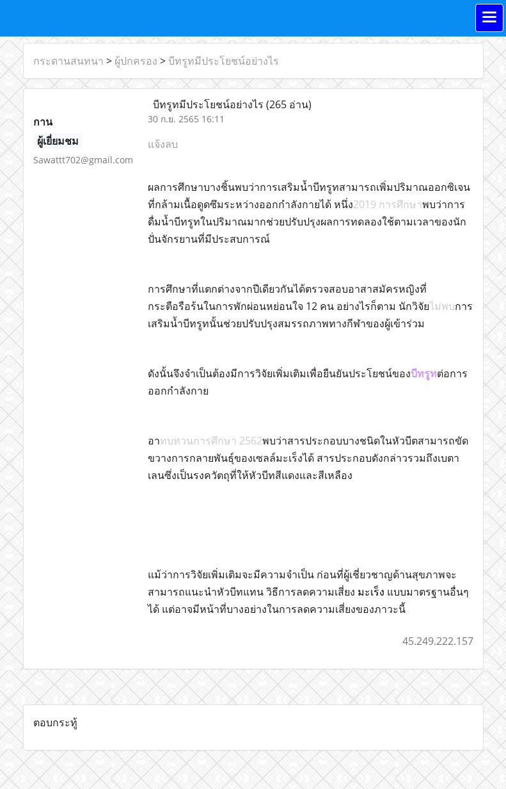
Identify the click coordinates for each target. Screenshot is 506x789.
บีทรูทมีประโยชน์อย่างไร (223, 61)
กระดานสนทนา (68, 61)
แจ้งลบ (163, 144)
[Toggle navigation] (489, 18)
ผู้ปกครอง (136, 61)
